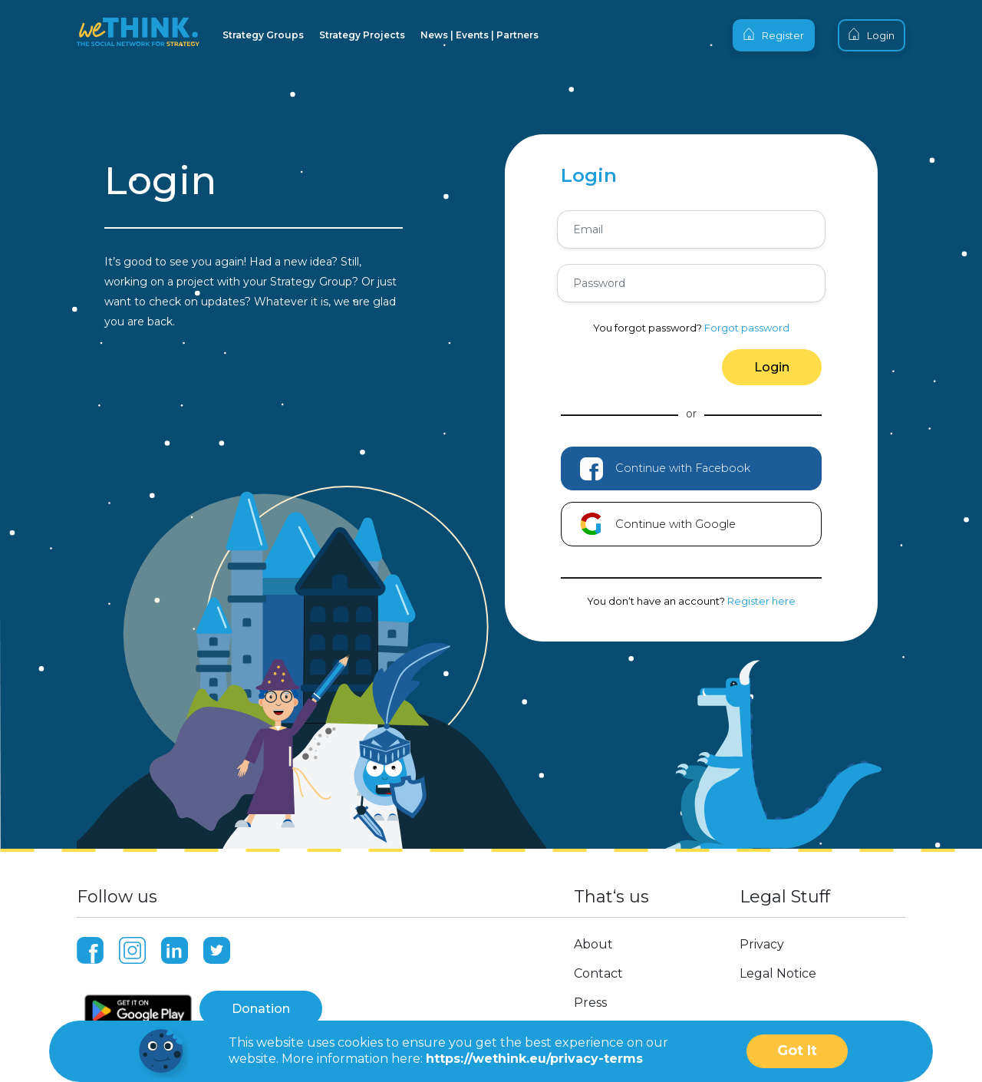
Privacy (762, 938)
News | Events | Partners (479, 35)
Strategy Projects (362, 35)
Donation (261, 1002)
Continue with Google (658, 517)
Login (872, 34)
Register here (761, 595)
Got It (797, 1050)
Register (773, 34)
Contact (598, 967)
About (593, 938)
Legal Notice (778, 967)
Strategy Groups (263, 35)
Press (590, 996)
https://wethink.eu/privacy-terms (534, 1058)
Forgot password (746, 328)
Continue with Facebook (665, 462)
